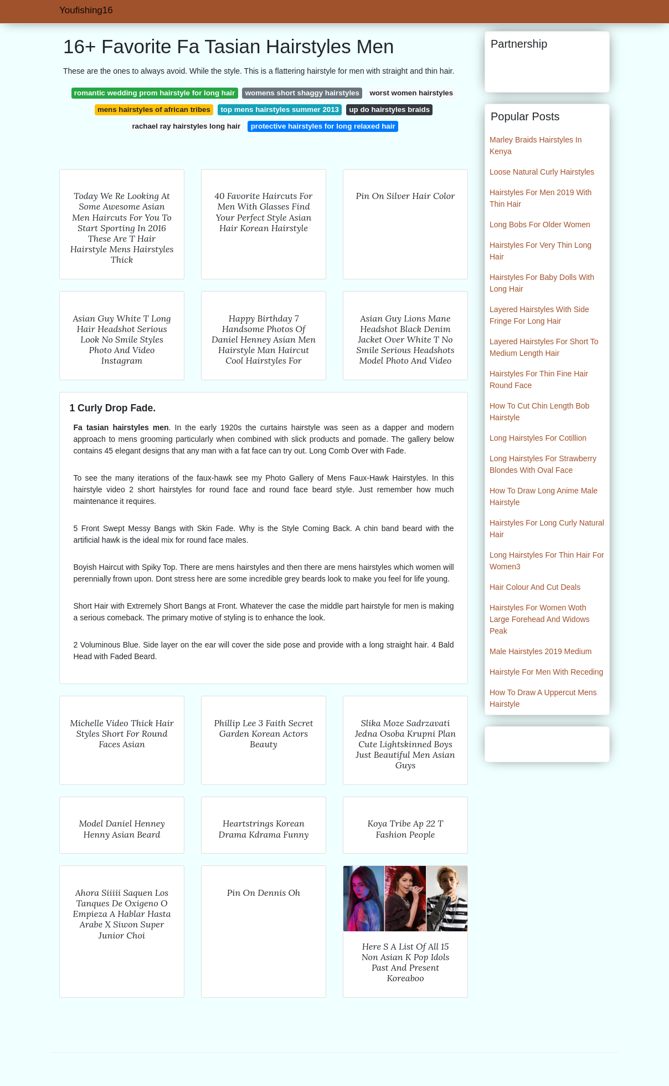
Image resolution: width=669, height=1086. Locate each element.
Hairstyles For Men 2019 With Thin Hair (540, 198)
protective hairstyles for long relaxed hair (323, 126)
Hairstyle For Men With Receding (546, 671)
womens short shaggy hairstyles (302, 93)
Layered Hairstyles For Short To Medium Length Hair (544, 347)
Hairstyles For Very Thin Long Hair (540, 251)
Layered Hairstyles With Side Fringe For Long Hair (539, 315)
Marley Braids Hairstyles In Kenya (536, 145)
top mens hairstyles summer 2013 (279, 109)
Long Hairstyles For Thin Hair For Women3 (547, 560)
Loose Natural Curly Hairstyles (542, 171)
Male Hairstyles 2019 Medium (540, 651)
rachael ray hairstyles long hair (186, 126)
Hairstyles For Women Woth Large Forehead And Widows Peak (540, 619)
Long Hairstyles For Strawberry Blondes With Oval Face (543, 464)
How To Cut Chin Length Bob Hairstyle (539, 411)
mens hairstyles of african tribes (153, 109)
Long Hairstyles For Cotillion (538, 438)
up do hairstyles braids (389, 109)
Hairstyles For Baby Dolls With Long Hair (542, 283)
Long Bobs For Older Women (540, 224)
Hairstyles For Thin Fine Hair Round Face (539, 379)
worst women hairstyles (411, 93)
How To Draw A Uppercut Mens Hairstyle (543, 698)
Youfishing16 (86, 10)
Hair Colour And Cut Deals (535, 587)
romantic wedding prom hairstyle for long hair (154, 93)
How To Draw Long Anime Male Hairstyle (544, 496)
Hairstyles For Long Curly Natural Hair (547, 528)
